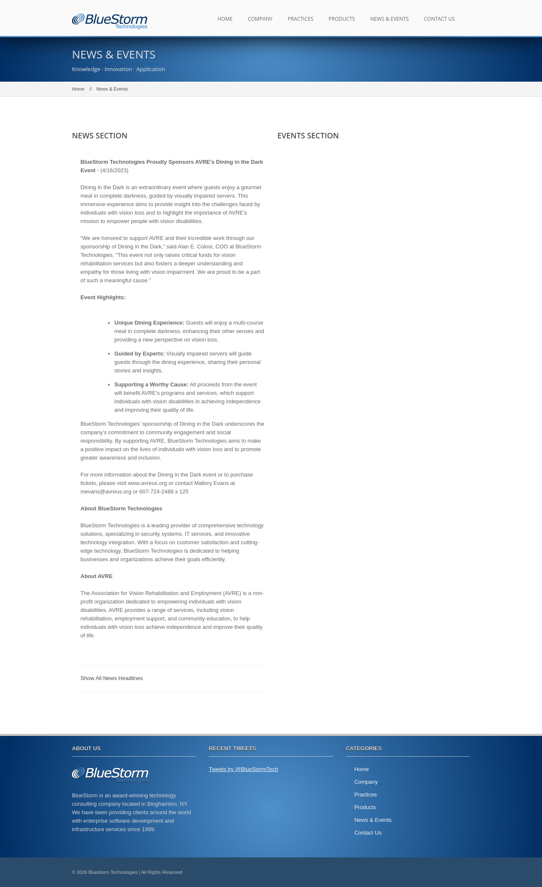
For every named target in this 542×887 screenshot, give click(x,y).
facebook (459, 872)
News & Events (389, 18)
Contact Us (439, 18)
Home (225, 18)
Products (342, 18)
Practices (300, 18)
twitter (440, 872)
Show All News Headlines (111, 678)
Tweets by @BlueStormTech (243, 769)
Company (260, 18)
